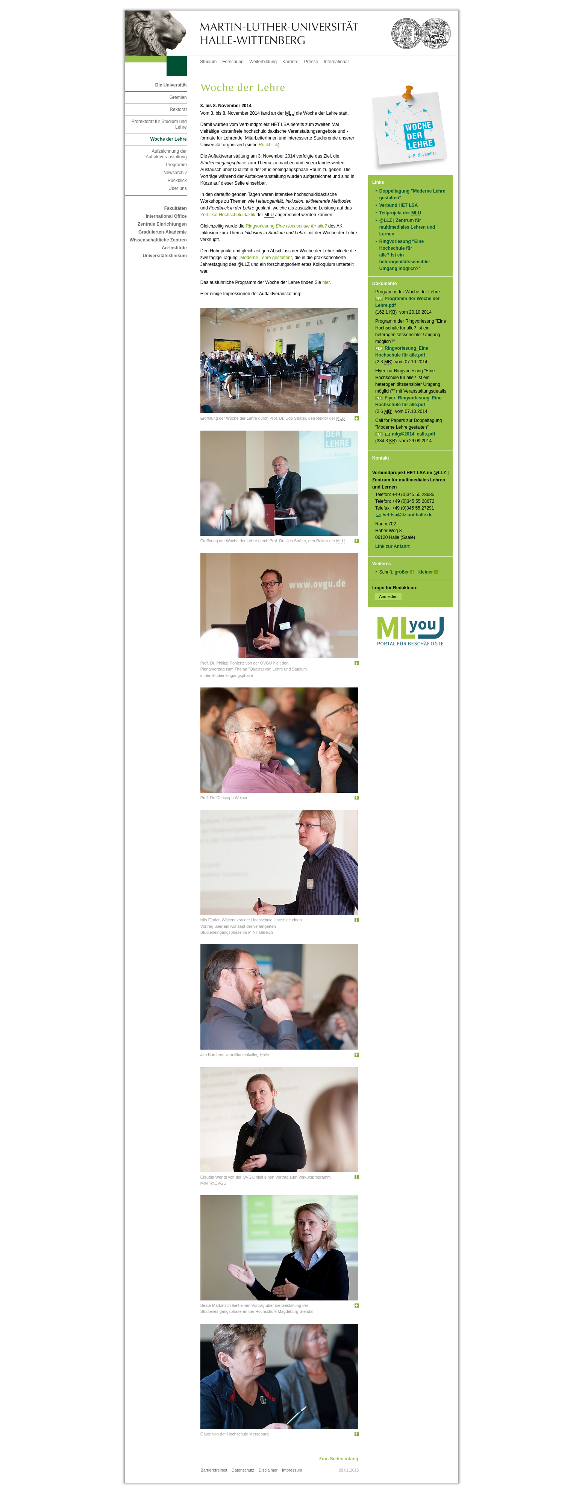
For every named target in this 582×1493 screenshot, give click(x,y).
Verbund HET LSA (401, 205)
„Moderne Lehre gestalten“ (265, 257)
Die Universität (171, 85)
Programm (176, 164)
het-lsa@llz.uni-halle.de (407, 514)
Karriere (290, 61)
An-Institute (174, 247)
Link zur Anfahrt (392, 546)
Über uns (177, 188)
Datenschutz (243, 1470)
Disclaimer (268, 1470)
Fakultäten (175, 208)
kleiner (425, 572)
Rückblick (176, 180)
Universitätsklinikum (164, 255)
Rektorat (178, 109)
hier (325, 282)
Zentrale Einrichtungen (162, 224)
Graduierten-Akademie (162, 232)
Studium (208, 61)
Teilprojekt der (402, 213)
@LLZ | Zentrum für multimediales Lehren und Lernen (407, 227)
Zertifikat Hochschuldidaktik (227, 214)
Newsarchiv (175, 172)
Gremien (178, 97)
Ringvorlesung (286, 226)
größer (401, 572)
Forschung (233, 61)
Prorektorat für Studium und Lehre (158, 124)
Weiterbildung (263, 61)
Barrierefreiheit (214, 1470)
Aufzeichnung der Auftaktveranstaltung (166, 154)
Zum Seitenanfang (338, 1458)
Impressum (292, 1470)
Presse (311, 61)
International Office (166, 216)
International (336, 61)
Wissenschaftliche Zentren (158, 240)
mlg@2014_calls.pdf (413, 434)
